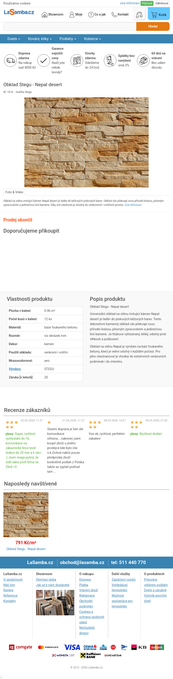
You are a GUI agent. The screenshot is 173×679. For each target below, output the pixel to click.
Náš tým (9, 585)
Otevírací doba (46, 579)
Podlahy (68, 38)
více (130, 3)
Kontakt (120, 14)
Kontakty (9, 601)
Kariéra (8, 590)
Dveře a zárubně (155, 590)
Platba (83, 585)
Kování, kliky (40, 38)
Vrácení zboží (88, 590)
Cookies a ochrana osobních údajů (91, 617)
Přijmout (147, 3)
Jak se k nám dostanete (52, 585)
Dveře (13, 38)
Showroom (52, 14)
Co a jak (97, 14)
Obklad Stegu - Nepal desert (25, 549)
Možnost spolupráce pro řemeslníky (122, 601)
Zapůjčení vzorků (124, 579)
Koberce (92, 38)
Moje (75, 14)
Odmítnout (162, 3)
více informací (133, 205)
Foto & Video (14, 192)
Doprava (85, 579)
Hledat (153, 26)
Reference (10, 595)
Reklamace (87, 595)
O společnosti (13, 579)
